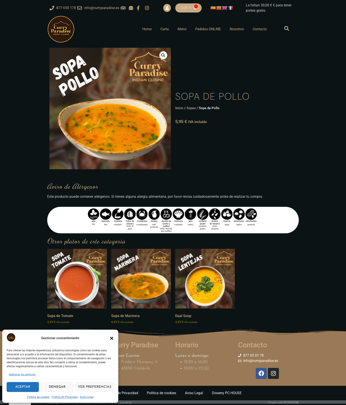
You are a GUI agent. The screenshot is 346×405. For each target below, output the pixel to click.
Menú (182, 29)
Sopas (191, 108)
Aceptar (22, 387)
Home (147, 29)
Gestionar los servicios (22, 374)
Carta (164, 29)
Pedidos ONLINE (208, 29)
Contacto (260, 29)
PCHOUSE (291, 402)
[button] (111, 338)
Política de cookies (38, 397)
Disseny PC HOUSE (227, 393)
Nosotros (237, 29)
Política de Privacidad (65, 397)
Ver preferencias (94, 387)
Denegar (57, 387)
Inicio (179, 108)
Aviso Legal (87, 397)
